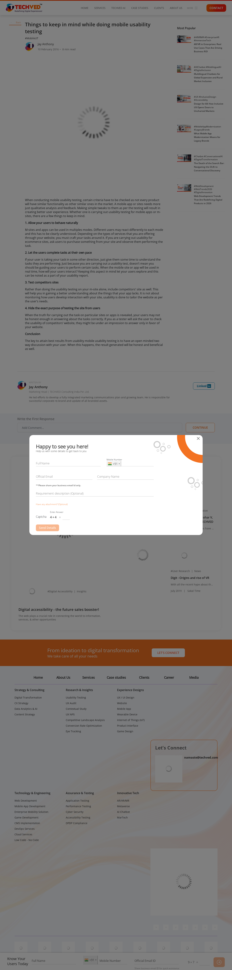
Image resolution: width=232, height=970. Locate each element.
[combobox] (114, 463)
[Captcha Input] (66, 517)
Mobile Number (114, 459)
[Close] (199, 438)
